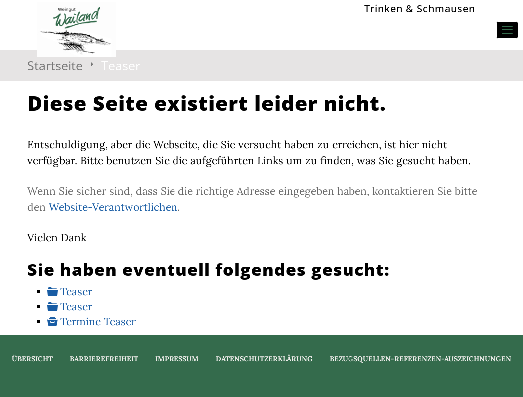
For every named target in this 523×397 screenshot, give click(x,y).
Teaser (76, 291)
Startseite (55, 65)
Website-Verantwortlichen (113, 207)
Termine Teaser (98, 321)
